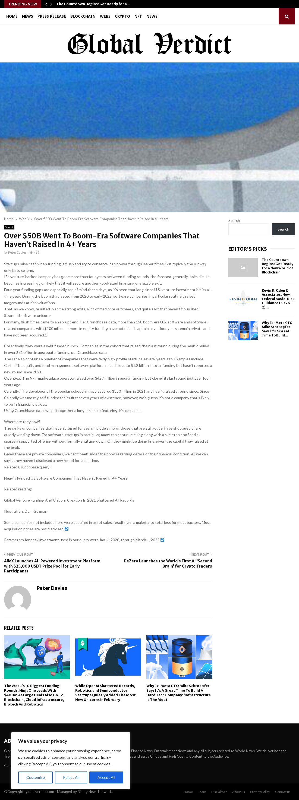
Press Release (51, 16)
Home (12, 16)
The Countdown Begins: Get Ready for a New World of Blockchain (277, 266)
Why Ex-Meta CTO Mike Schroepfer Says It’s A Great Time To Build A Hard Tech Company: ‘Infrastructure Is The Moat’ (178, 693)
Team (202, 792)
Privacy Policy (260, 792)
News (27, 16)
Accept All (106, 777)
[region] (70, 760)
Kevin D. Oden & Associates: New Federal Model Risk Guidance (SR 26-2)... (278, 298)
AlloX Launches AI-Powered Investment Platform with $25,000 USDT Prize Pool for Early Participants (52, 566)
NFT (138, 16)
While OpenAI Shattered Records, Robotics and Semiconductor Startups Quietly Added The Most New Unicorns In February (105, 693)
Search (234, 220)
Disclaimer (219, 792)
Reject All (71, 777)
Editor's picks (247, 249)
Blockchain (83, 16)
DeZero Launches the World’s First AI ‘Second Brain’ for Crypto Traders (168, 564)
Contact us (283, 792)
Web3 (105, 16)
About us (238, 792)
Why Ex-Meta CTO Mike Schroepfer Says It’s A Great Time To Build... (277, 329)
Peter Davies (17, 252)
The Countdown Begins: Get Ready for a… (93, 4)
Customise (35, 777)
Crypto (122, 16)
